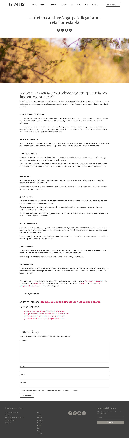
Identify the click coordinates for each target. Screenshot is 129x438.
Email (22, 374)
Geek (71, 4)
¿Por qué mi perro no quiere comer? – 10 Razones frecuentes (46, 314)
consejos (37, 283)
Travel (33, 4)
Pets (86, 4)
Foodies (53, 4)
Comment (24, 340)
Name (22, 366)
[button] (58, 30)
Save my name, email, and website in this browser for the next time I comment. (50, 391)
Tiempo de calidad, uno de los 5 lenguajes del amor (71, 301)
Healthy (63, 4)
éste (82, 283)
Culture (43, 4)
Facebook (89, 281)
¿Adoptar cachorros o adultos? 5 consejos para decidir (44, 316)
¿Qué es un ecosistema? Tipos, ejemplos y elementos (44, 319)
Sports (95, 4)
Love (79, 4)
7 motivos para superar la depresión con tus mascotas (44, 311)
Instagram (99, 281)
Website (23, 382)
